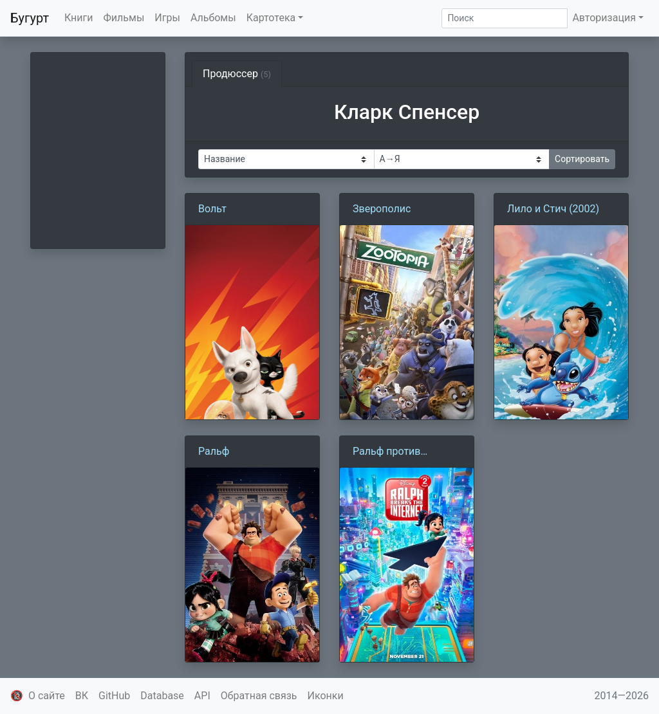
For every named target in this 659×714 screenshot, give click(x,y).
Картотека (271, 18)
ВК (81, 696)
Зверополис (382, 209)
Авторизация (604, 18)
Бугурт (29, 18)
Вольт (212, 209)
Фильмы (124, 18)
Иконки (326, 696)
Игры (167, 18)
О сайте (46, 696)
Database (162, 696)
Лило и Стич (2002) (553, 209)
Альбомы (213, 18)
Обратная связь (259, 696)
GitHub (114, 696)
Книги (78, 18)
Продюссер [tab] (237, 74)
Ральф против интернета (386, 452)
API (202, 696)
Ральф (213, 451)
